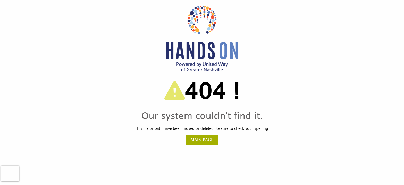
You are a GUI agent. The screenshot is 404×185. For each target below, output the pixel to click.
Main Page (202, 140)
